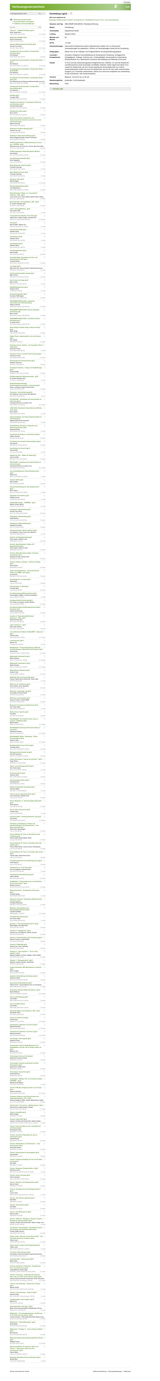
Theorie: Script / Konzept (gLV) (20, 1175)
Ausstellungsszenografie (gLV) (20, 158)
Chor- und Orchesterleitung (110, 20)
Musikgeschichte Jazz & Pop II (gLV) (22, 745)
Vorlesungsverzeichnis (28, 6)
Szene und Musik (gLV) (17, 1004)
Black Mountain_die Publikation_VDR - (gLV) (24, 202)
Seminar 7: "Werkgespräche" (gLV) (21, 960)
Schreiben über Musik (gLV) (19, 916)
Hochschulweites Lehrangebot (24, 21)
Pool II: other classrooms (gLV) (20, 809)
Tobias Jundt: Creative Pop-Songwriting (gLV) (25, 1245)
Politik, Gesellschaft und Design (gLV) (22, 787)
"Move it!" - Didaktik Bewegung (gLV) (22, 30)
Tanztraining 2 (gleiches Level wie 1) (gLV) (24, 1031)
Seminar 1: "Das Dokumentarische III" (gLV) (24, 923)
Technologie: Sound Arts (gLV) (20, 1072)
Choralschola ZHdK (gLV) (18, 229)
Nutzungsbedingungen (115, 1371)
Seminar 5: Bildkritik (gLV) (18, 944)
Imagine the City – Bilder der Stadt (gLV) (23, 455)
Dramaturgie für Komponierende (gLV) (22, 360)
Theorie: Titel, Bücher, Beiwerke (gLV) (22, 1198)
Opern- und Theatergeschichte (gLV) (22, 766)
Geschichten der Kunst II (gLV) (20, 448)
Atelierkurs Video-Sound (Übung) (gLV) (23, 135)
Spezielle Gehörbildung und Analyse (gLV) (24, 976)
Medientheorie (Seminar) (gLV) (20, 670)
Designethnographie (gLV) (18, 294)
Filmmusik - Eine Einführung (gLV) (21, 392)
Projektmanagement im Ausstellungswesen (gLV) (26, 860)
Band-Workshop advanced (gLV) (20, 165)
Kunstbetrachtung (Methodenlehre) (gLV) (23, 593)
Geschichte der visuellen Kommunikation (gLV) (25, 441)
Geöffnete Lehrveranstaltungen (24, 23)
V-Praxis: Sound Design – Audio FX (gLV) (23, 1292)
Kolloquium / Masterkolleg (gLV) (20, 509)
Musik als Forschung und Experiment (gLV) (24, 705)
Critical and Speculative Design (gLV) (22, 273)
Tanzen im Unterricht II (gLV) (19, 1017)
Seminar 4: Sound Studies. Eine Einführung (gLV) (26, 937)
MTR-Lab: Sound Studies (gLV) (20, 698)
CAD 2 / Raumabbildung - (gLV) (20, 209)
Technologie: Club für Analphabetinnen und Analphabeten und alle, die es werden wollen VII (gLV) (25, 1047)
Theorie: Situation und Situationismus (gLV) (24, 1182)
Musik (70, 20)
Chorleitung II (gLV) (16, 243)
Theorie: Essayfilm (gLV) (18, 1112)
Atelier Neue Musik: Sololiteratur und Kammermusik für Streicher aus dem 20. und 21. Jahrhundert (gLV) (25, 119)
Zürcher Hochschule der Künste (19, 1371)
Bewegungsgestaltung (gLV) (19, 186)
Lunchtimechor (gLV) (17, 640)
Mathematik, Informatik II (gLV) (20, 656)
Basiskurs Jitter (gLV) (17, 179)
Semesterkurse (79, 20)
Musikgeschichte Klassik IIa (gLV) (21, 752)
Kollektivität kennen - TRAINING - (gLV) (23, 502)
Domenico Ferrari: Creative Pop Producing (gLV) (26, 354)
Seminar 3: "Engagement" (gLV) (20, 930)
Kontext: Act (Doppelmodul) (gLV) (21, 537)
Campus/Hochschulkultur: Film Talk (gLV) (23, 215)
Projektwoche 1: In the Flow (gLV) (21, 867)
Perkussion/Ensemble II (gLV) (20, 780)
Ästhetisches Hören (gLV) (18, 111)
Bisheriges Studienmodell (22, 19)
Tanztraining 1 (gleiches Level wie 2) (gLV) (24, 1024)
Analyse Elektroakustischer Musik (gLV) (23, 44)
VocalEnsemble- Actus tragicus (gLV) (22, 1299)
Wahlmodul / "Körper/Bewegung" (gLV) (23, 1322)
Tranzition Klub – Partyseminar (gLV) (22, 1259)
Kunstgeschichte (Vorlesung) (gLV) (21, 600)
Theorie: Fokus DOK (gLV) (18, 1119)
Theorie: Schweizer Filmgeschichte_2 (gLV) (24, 1168)
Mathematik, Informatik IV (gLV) (20, 663)
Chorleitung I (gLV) (16, 236)
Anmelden (127, 2)
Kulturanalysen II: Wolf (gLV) (19, 586)
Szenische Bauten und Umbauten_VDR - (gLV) (25, 1011)
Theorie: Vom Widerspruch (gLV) (21, 1212)
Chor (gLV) (13, 222)
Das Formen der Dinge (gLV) (19, 280)
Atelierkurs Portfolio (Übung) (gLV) (21, 128)
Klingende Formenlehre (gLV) (19, 495)
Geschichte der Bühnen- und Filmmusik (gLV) (25, 434)
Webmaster (127, 1371)
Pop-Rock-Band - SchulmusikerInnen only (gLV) (26, 816)
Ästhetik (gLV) (15, 95)
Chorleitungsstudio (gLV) (18, 250)
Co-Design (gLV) (15, 266)
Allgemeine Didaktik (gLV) (18, 37)
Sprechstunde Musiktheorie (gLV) (21, 983)
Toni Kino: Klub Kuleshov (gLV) (20, 1252)
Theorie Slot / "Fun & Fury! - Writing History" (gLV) (26, 1105)
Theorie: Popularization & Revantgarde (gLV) (24, 1152)
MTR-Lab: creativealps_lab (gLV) (21, 691)
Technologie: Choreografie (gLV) (21, 1038)
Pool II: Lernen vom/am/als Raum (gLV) (23, 794)
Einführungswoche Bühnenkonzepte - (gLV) (24, 376)
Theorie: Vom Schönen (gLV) (19, 1205)
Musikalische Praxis (92, 20)
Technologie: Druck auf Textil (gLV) (21, 1056)
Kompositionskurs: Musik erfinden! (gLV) (23, 530)
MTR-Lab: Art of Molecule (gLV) (20, 684)
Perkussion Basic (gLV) (18, 773)
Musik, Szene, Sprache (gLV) (19, 712)
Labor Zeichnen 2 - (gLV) (18, 625)
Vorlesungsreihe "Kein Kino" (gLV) (21, 1306)
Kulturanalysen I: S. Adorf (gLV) (20, 579)
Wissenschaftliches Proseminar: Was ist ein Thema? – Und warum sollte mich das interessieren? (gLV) (24, 1348)
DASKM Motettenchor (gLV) (19, 287)
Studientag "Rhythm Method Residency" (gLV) (25, 990)
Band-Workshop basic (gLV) (19, 172)
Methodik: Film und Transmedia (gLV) (22, 677)
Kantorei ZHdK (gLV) (17, 480)
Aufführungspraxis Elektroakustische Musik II (25, 151)
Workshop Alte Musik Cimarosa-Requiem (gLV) (25, 1357)
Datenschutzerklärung (99, 1371)
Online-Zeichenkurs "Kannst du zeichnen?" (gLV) (26, 759)
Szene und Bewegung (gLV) (19, 997)
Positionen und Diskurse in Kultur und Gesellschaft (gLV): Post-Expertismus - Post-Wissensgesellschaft (24, 825)
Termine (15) (58, 89)
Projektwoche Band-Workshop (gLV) (22, 874)
